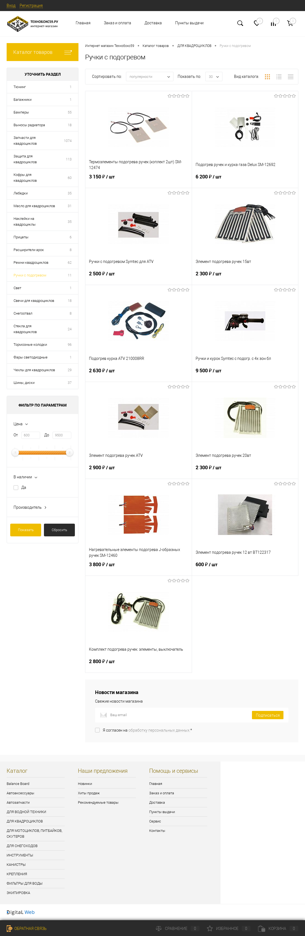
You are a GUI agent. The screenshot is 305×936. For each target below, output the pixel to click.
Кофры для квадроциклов (25, 178)
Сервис (155, 821)
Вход (11, 5)
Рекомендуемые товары (98, 802)
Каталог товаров (42, 52)
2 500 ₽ (138, 277)
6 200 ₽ (245, 180)
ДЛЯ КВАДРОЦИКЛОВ (25, 821)
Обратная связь (27, 928)
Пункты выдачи (189, 23)
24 (70, 329)
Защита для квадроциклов (25, 159)
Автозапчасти (18, 802)
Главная (83, 23)
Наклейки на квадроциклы (25, 221)
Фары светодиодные (31, 357)
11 (70, 275)
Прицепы (21, 237)
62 (70, 262)
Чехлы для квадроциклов (34, 370)
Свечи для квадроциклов (34, 301)
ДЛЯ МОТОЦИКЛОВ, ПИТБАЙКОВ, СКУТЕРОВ (34, 834)
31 (70, 206)
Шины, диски (24, 383)
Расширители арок (29, 250)
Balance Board (18, 784)
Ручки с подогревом (30, 275)
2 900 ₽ (138, 471)
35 (70, 193)
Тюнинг (20, 87)
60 (70, 178)
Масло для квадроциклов (34, 206)
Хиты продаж (89, 793)
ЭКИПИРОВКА (18, 893)
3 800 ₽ (138, 567)
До (46, 435)
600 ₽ (245, 567)
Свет (17, 288)
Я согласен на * (147, 730)
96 (70, 344)
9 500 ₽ (245, 374)
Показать (26, 530)
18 (70, 125)
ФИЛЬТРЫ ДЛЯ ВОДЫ (25, 883)
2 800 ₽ (138, 664)
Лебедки (21, 193)
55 (70, 112)
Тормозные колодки (30, 344)
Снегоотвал (23, 313)
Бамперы (21, 112)
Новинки (85, 784)
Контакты (157, 831)
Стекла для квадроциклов (25, 329)
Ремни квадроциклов (31, 262)
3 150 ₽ (138, 180)
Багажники (22, 99)
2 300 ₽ (245, 277)
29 (70, 370)
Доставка (153, 23)
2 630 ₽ (138, 374)
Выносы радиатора (29, 125)
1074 (68, 141)
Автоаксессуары (20, 793)
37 (70, 383)
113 (69, 159)
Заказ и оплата (117, 23)
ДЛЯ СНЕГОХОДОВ (22, 846)
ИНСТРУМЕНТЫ (20, 855)
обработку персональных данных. (159, 730)
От (16, 435)
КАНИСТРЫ (16, 865)
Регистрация (31, 5)
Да (23, 487)
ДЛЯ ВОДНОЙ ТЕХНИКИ (26, 812)
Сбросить (59, 530)
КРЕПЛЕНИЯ (17, 874)
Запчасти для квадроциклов (25, 141)
